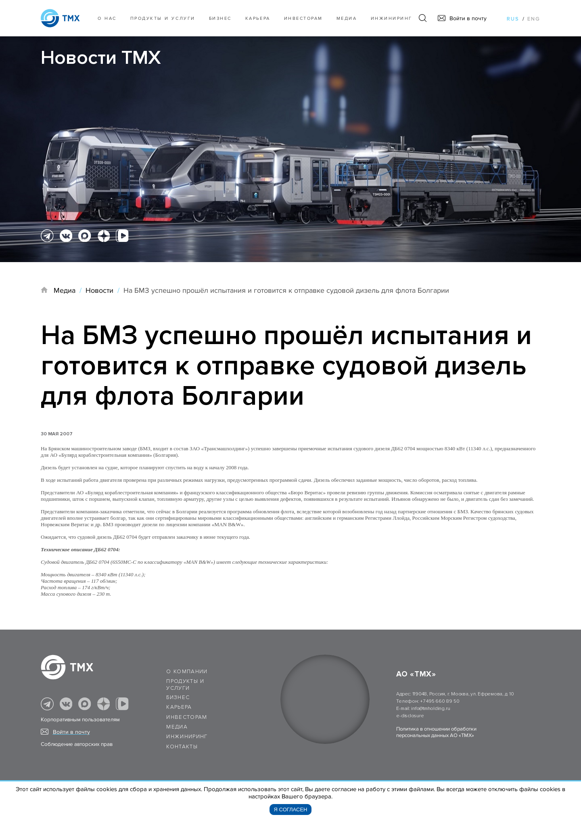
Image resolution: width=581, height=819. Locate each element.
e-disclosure (410, 716)
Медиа (346, 18)
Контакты (182, 746)
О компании (187, 671)
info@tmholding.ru (430, 709)
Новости (99, 290)
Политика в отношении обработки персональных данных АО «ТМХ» (436, 732)
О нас (107, 18)
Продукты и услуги (162, 18)
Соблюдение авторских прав (77, 744)
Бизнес (178, 697)
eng (533, 19)
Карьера (257, 18)
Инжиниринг (391, 18)
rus (513, 19)
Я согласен (290, 809)
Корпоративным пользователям (80, 719)
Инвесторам (303, 18)
